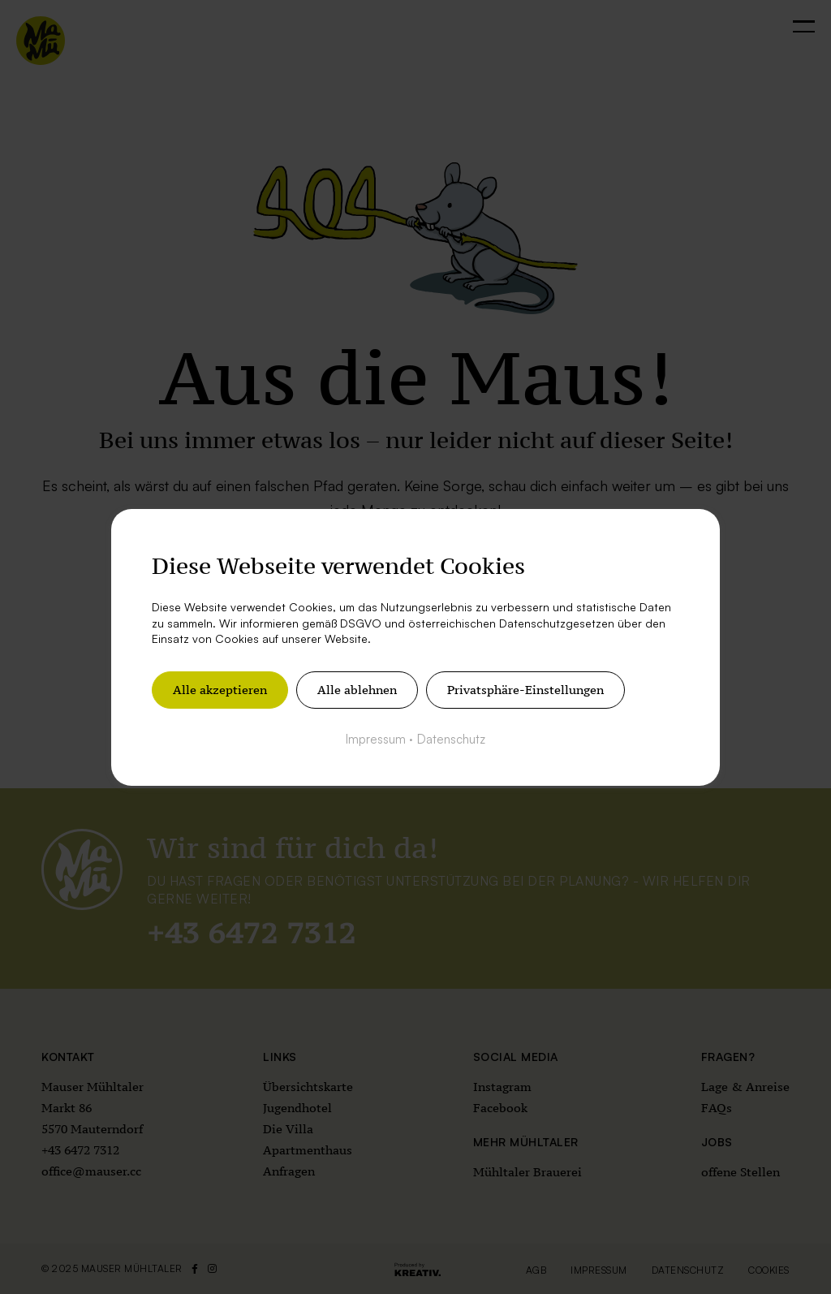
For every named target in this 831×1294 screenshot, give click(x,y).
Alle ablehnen (357, 689)
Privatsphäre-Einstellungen (525, 689)
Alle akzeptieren (220, 689)
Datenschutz (451, 738)
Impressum (376, 738)
